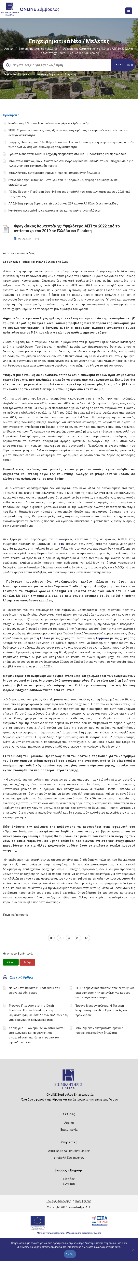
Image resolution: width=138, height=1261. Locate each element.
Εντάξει (70, 1254)
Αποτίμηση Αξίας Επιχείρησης (69, 1151)
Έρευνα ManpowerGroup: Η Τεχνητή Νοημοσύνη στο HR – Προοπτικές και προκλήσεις (67, 154)
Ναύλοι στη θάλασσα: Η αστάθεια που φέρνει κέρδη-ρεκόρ (48, 123)
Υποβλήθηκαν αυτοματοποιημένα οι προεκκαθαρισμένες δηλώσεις (54, 173)
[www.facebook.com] (60, 938)
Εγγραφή (69, 1184)
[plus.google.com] (78, 938)
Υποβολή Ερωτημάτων (69, 1157)
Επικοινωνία (69, 1129)
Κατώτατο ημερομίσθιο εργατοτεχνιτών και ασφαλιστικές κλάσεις (54, 210)
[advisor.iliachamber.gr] (86, 938)
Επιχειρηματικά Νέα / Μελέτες (38, 48)
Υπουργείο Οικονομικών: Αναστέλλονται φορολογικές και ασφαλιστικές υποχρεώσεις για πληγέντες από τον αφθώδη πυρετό (37, 1035)
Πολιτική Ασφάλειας (58, 1201)
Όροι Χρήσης (83, 1201)
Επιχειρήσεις (73, 74)
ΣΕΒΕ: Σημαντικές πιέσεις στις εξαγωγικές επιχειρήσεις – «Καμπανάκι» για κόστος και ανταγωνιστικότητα (105, 992)
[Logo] (69, 1081)
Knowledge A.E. (80, 1207)
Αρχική (9, 48)
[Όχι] (133, 1252)
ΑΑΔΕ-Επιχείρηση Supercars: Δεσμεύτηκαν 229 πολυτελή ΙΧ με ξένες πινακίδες (63, 203)
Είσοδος (69, 1179)
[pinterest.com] (69, 938)
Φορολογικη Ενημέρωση (48, 74)
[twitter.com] (51, 938)
